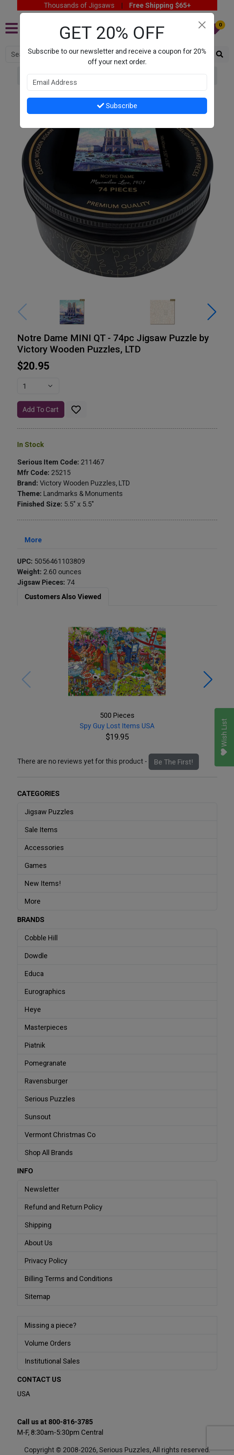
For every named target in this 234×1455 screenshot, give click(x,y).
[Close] (202, 25)
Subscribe (117, 106)
